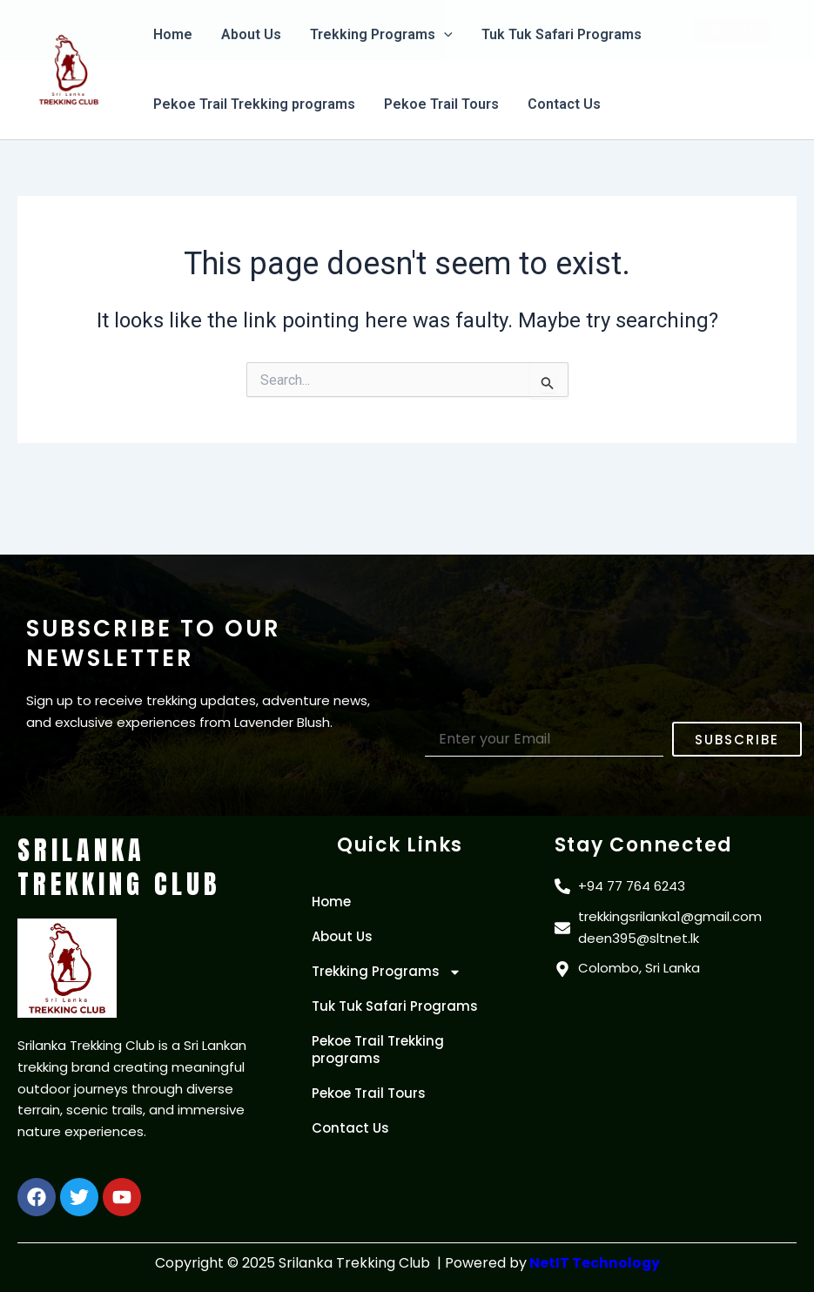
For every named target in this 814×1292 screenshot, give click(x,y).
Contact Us (561, 104)
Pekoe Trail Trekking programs (253, 104)
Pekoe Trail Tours (439, 104)
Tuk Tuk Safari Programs (395, 1006)
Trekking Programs (386, 972)
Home (331, 901)
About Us (342, 936)
